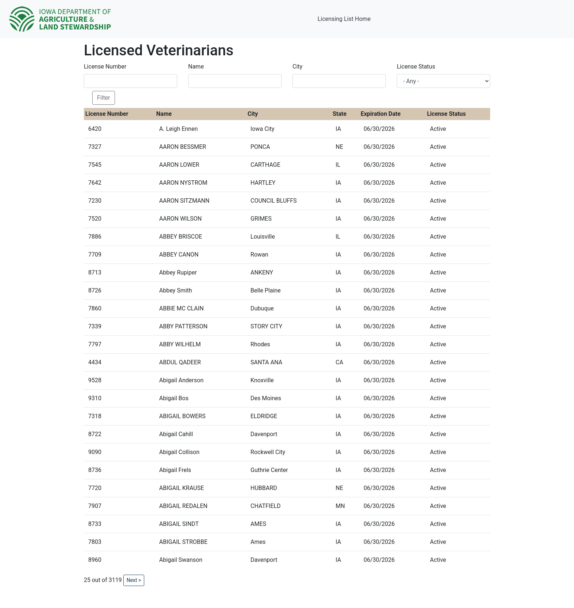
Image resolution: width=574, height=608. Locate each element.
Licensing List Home (343, 18)
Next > (134, 580)
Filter (103, 97)
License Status (416, 66)
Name (196, 66)
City (297, 66)
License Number (105, 66)
